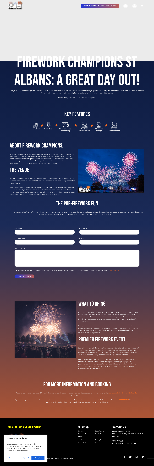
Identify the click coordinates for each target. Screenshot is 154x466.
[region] (25, 448)
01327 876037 (124, 400)
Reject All (26, 458)
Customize (13, 458)
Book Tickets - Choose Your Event (100, 6)
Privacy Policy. (114, 270)
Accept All (38, 458)
